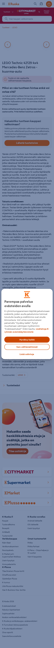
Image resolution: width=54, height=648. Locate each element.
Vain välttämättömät (27, 347)
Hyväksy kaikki (27, 340)
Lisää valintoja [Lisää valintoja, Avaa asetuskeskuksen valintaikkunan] (27, 354)
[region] (27, 324)
